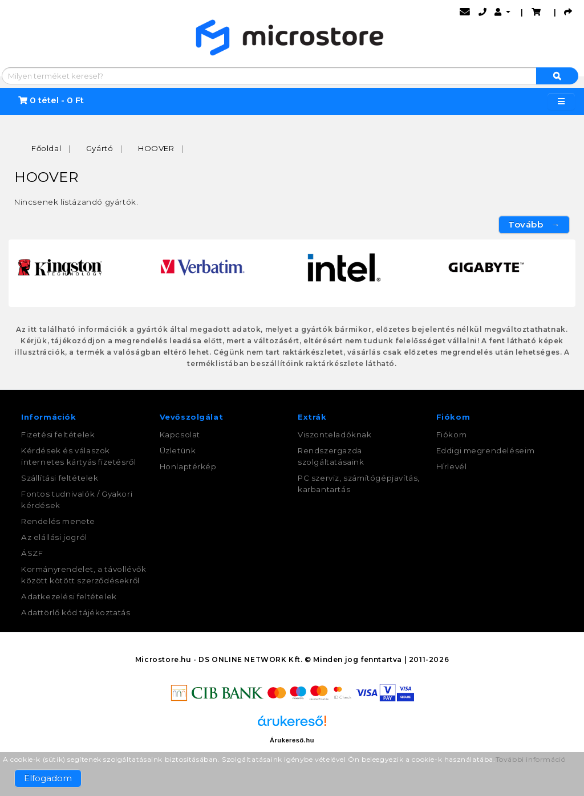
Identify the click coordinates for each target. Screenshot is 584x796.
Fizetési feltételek (58, 434)
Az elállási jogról (54, 537)
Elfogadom (48, 778)
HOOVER (156, 148)
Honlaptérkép (188, 466)
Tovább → (534, 224)
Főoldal (46, 148)
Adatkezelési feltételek (69, 596)
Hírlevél (451, 466)
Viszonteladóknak (335, 434)
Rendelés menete (58, 521)
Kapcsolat (180, 434)
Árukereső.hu (292, 740)
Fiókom (451, 434)
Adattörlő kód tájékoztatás (76, 612)
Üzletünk (178, 450)
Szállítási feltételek (60, 477)
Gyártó (99, 148)
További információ (531, 759)
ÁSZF (32, 553)
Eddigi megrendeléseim (485, 450)
